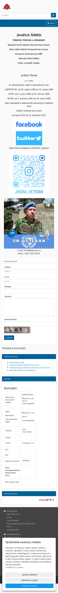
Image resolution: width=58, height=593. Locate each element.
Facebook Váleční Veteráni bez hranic (24, 365)
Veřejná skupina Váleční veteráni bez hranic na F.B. (29, 367)
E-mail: (6, 277)
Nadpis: (7, 286)
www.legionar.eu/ (14, 537)
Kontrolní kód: (10, 319)
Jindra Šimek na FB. (16, 362)
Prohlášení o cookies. (15, 567)
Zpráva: (7, 296)
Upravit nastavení (29, 574)
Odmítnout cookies (29, 580)
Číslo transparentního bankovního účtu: (12, 471)
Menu (51, 23)
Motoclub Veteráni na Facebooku (22, 370)
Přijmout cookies (29, 586)
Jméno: (7, 267)
